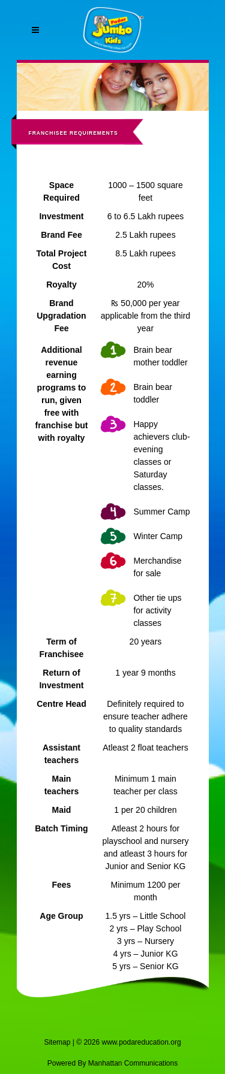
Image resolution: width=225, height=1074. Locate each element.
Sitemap (57, 1042)
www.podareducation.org (141, 1042)
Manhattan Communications (133, 1063)
